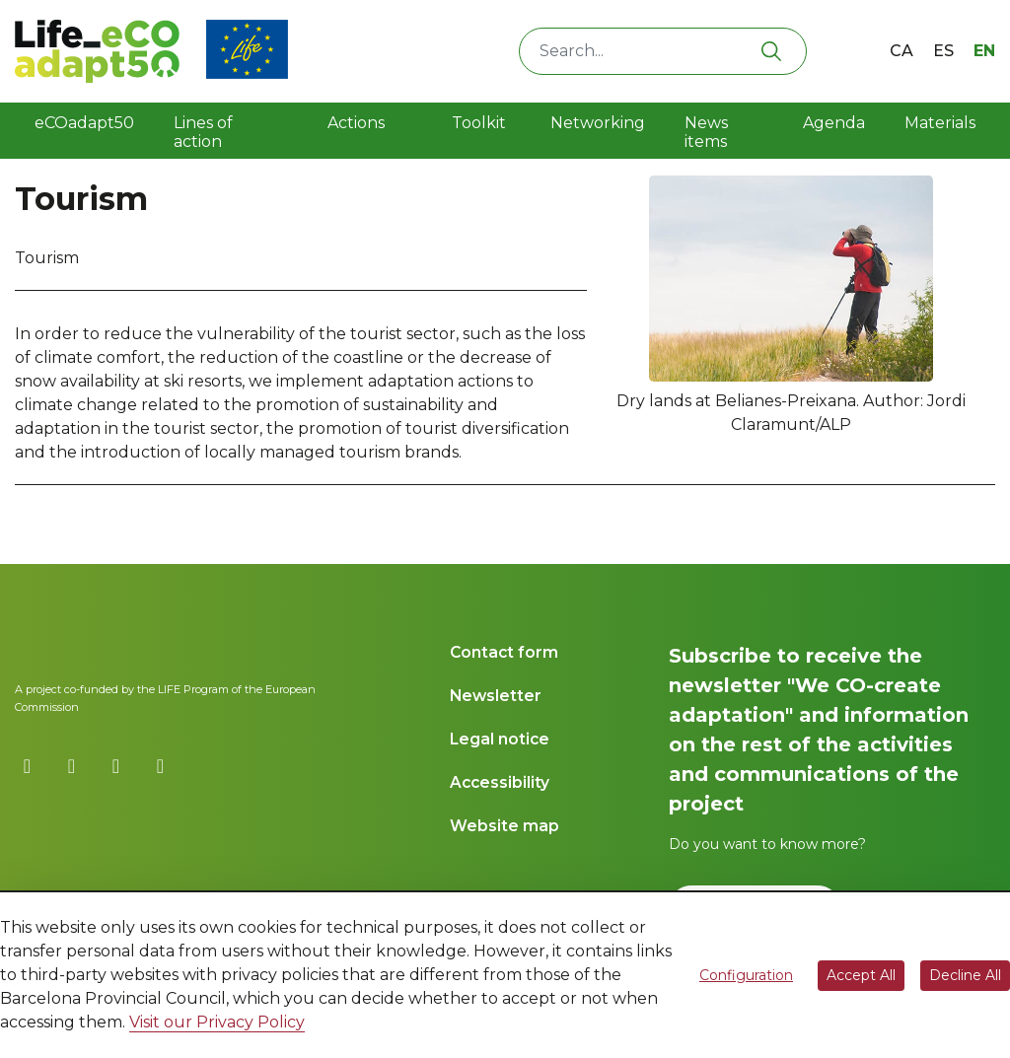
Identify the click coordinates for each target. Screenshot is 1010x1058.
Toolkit (475, 132)
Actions (356, 122)
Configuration (746, 975)
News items (706, 132)
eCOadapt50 (84, 122)
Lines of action (203, 132)
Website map (504, 825)
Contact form (504, 652)
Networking (597, 122)
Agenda (834, 122)
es (943, 50)
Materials (939, 122)
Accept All (861, 975)
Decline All (965, 975)
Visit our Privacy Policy (217, 1022)
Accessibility (499, 782)
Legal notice (499, 739)
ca (901, 50)
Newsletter (495, 695)
